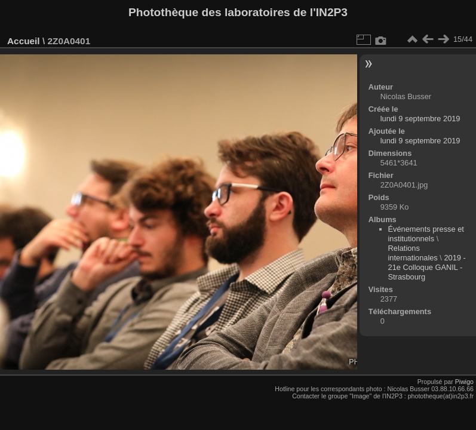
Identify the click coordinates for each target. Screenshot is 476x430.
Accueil (23, 41)
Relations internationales (413, 253)
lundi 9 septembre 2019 (420, 118)
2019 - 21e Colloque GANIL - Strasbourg (427, 267)
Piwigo (464, 381)
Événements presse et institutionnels (426, 234)
